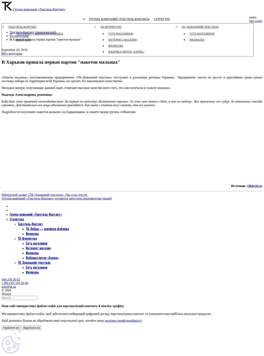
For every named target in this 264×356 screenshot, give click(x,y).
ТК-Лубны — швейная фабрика (47, 228)
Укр (252, 21)
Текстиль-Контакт (30, 224)
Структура (162, 19)
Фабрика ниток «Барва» (42, 257)
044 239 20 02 (11, 279)
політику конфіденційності (123, 320)
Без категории (19, 36)
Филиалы (32, 233)
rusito (258, 21)
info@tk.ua (9, 286)
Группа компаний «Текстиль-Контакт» (119, 19)
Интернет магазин (38, 248)
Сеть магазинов (36, 243)
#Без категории (12, 53)
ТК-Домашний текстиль (34, 262)
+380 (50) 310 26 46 (15, 283)
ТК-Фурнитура (27, 238)
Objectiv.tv (254, 186)
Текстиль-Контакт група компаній (33, 32)
